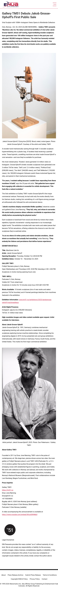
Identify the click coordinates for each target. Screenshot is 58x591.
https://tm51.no (7, 490)
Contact (44, 579)
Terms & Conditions (50, 575)
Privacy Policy (35, 579)
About (3, 575)
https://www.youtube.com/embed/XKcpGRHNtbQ (19, 515)
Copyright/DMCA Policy (19, 579)
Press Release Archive (15, 575)
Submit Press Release (33, 575)
